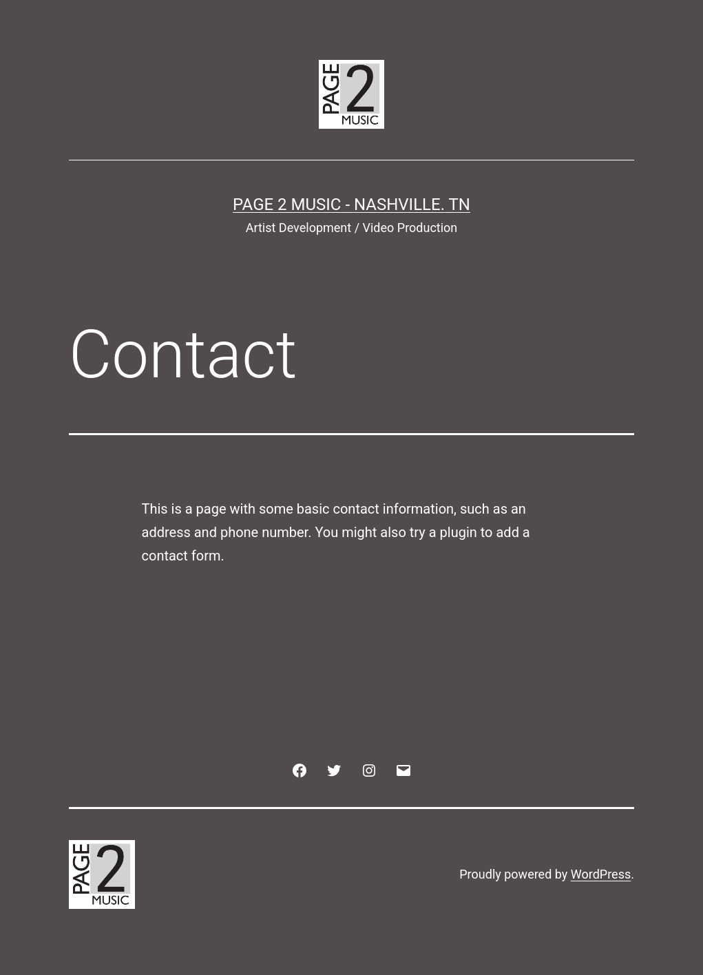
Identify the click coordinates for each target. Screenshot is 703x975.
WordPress (601, 874)
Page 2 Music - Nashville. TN (351, 204)
